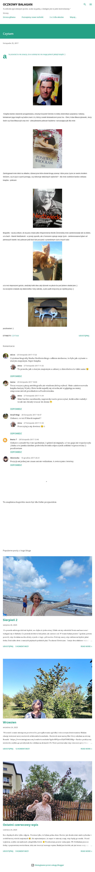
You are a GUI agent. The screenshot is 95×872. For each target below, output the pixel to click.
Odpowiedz (16, 376)
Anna (19, 366)
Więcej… (73, 17)
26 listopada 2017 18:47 (31, 415)
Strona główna (9, 17)
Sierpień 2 (10, 620)
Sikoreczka (14, 458)
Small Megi (15, 415)
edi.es (12, 355)
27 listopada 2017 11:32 (34, 366)
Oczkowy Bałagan (18, 4)
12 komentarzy (22, 749)
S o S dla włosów (57, 17)
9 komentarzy (22, 851)
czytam (15, 336)
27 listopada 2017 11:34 (34, 395)
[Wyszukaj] (84, 4)
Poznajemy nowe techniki (32, 17)
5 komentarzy (22, 646)
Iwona (12, 382)
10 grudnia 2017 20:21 (30, 458)
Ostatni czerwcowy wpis (20, 825)
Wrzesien (9, 722)
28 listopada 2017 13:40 (29, 439)
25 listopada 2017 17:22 (27, 355)
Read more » (86, 646)
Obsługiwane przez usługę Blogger (47, 865)
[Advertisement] (47, 524)
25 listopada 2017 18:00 (27, 382)
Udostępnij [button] (84, 336)
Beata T (13, 439)
